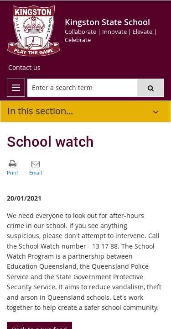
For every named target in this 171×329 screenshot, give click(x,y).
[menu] (16, 88)
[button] (150, 88)
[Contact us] (24, 67)
